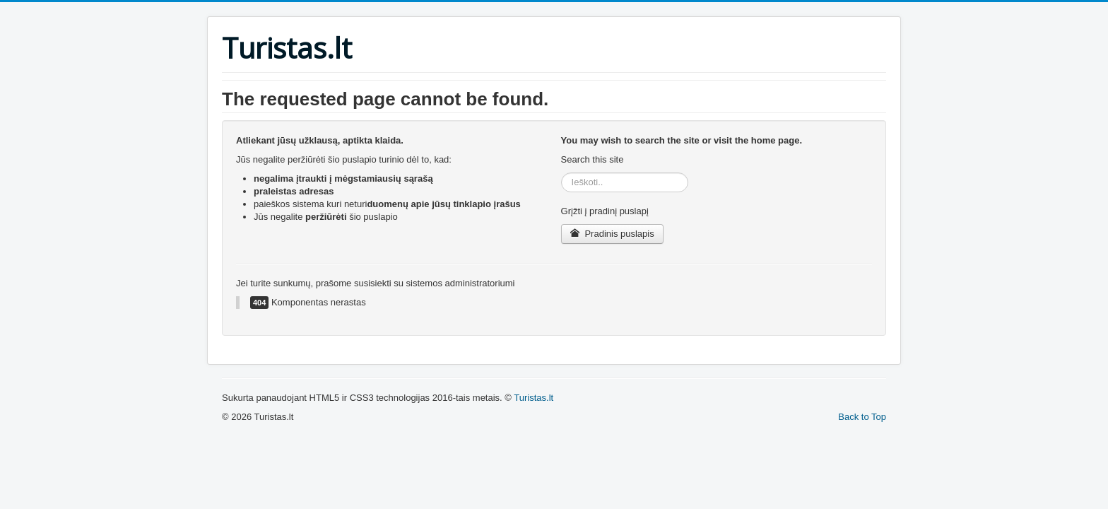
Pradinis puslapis (612, 233)
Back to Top (862, 416)
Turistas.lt (533, 397)
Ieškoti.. (561, 172)
